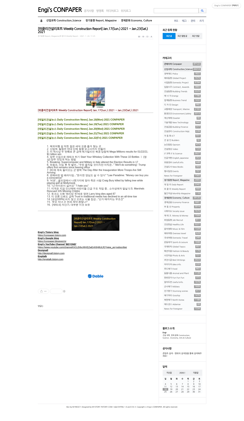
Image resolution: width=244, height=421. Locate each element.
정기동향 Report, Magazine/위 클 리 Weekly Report (58, 36)
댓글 (40, 306)
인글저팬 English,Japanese (182, 158)
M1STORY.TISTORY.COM (102, 407)
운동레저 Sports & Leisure (182, 242)
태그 (184, 21)
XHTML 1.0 (122, 407)
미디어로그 (112, 11)
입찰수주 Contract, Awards (182, 87)
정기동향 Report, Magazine (101, 20)
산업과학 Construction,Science (63, 20)
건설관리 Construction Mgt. (182, 131)
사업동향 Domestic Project (182, 82)
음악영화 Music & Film (182, 229)
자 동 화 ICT (182, 135)
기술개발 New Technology (182, 122)
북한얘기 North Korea (182, 300)
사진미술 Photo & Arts (182, 255)
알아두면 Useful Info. (182, 282)
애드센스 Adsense (182, 304)
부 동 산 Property (182, 206)
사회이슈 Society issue (182, 211)
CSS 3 (133, 407)
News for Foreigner (182, 175)
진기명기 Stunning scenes (182, 291)
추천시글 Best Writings (182, 260)
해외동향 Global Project (182, 78)
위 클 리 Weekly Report (182, 189)
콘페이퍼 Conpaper (182, 64)
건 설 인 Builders (182, 140)
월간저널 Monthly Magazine (182, 193)
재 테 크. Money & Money (182, 215)
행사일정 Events (182, 171)
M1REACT (76, 407)
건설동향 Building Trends (182, 91)
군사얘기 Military (182, 286)
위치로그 (126, 11)
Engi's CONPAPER (60, 10)
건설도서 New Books (182, 167)
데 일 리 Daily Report (182, 184)
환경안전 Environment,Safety (182, 113)
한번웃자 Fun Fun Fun (182, 277)
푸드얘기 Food (182, 269)
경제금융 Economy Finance (182, 202)
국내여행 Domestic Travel (182, 237)
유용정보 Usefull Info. (182, 162)
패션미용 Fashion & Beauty (182, 251)
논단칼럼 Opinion (182, 144)
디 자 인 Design (182, 104)
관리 (193, 21)
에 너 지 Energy (182, 96)
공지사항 (89, 11)
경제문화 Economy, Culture (136, 20)
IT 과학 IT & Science (182, 153)
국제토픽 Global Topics (182, 246)
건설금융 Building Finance (182, 127)
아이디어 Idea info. (182, 264)
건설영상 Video (182, 149)
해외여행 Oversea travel (182, 233)
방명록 (100, 11)
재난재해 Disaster (182, 118)
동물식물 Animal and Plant (182, 273)
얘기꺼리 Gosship (182, 295)
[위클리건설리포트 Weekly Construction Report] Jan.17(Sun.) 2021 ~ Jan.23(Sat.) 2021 (93, 30)
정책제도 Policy (182, 73)
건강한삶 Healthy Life (182, 224)
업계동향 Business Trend (182, 100)
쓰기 (201, 21)
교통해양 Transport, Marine (182, 109)
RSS (176, 21)
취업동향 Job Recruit (182, 220)
